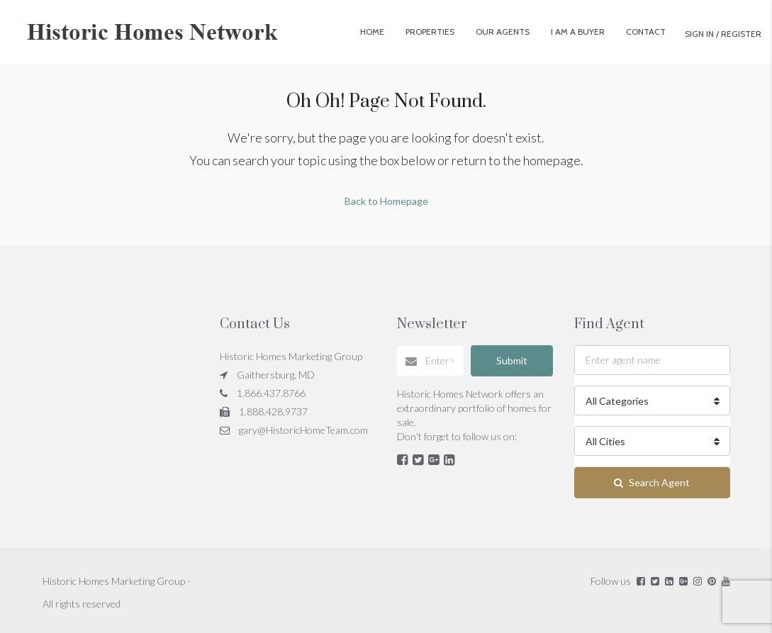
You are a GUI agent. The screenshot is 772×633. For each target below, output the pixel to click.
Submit (511, 360)
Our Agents (503, 31)
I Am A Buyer (578, 31)
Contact (646, 31)
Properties (429, 31)
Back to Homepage (386, 201)
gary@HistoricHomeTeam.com (303, 430)
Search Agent (652, 482)
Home (372, 31)
